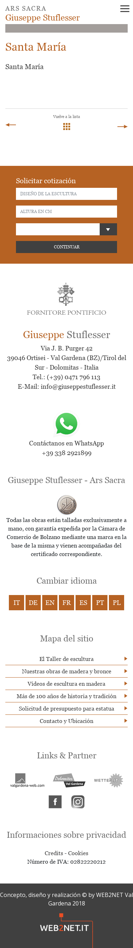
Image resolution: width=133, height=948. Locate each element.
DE (33, 602)
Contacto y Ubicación (66, 721)
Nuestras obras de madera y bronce (66, 671)
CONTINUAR (66, 246)
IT (16, 602)
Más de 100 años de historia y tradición (66, 696)
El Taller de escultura (66, 659)
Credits (54, 853)
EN (50, 602)
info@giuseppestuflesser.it (78, 386)
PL (117, 602)
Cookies (78, 853)
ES (83, 602)
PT (100, 602)
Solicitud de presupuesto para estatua (66, 708)
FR (66, 602)
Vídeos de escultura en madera (66, 683)
